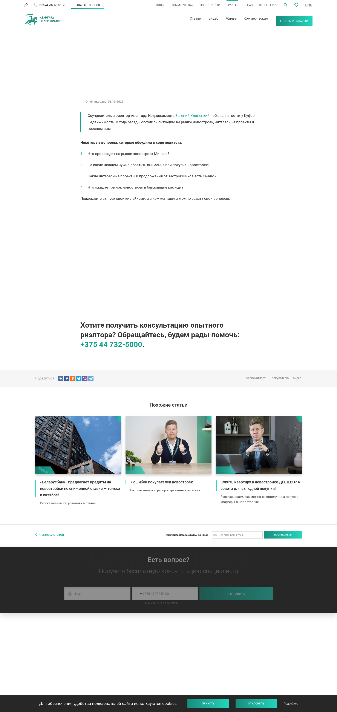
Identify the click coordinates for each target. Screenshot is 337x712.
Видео (202, 18)
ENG (308, 5)
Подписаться (283, 534)
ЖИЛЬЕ (160, 5)
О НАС (249, 5)
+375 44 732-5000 (111, 344)
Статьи (184, 18)
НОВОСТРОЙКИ (210, 5)
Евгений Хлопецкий (192, 115)
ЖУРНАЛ (232, 5)
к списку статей (51, 534)
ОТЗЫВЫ (268, 5)
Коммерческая (244, 18)
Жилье (219, 18)
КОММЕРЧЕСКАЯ (182, 5)
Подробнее (291, 703)
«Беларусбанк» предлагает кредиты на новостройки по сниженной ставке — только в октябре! (80, 488)
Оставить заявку (288, 18)
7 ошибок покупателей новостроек (161, 482)
